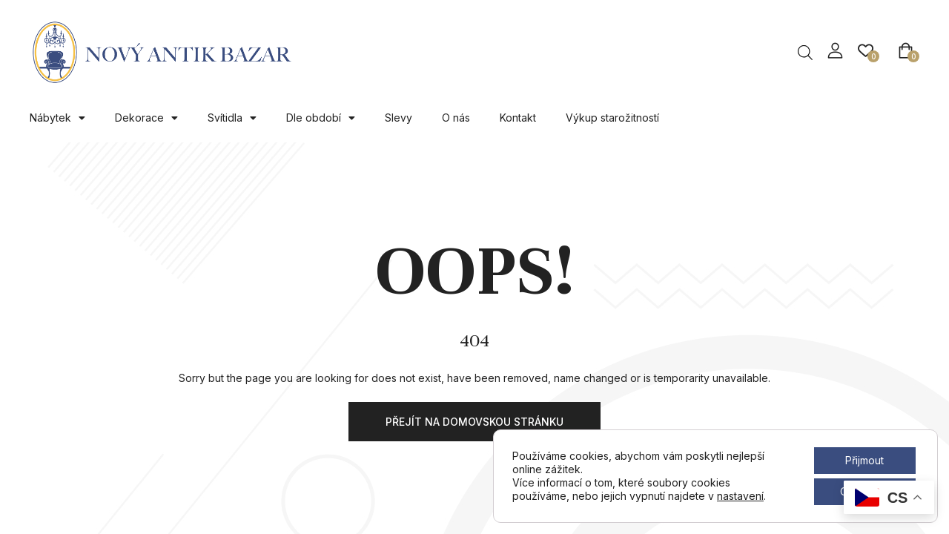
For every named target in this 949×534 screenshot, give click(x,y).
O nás (456, 117)
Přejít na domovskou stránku (474, 421)
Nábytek (57, 118)
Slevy (398, 117)
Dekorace (146, 118)
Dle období (320, 118)
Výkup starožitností (612, 117)
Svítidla (232, 118)
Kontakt (518, 117)
